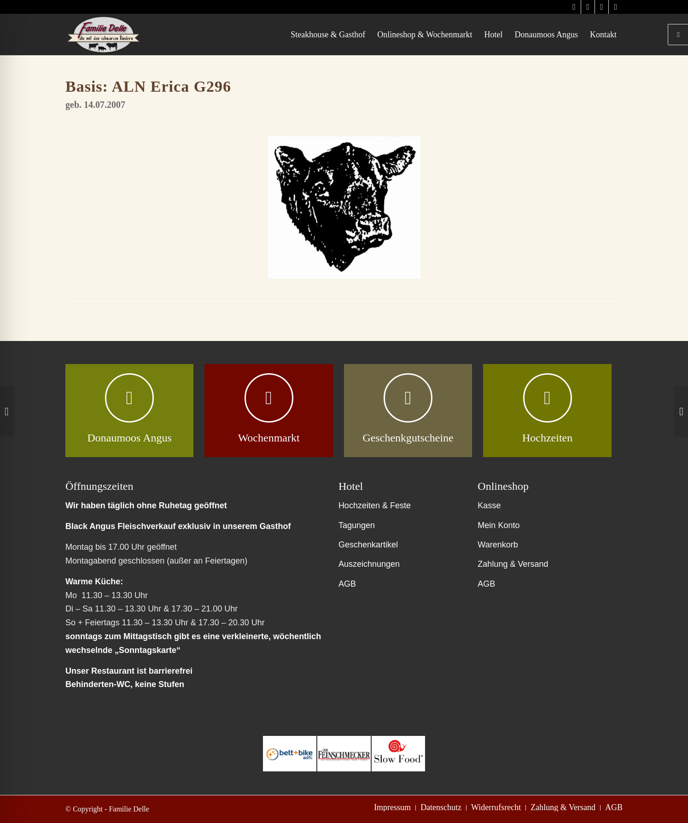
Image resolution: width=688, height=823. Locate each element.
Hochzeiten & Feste (374, 505)
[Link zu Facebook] (601, 7)
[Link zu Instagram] (574, 7)
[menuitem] (328, 34)
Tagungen (356, 525)
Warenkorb (498, 544)
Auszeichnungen (369, 564)
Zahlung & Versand (513, 564)
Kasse (489, 505)
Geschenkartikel (368, 544)
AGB (347, 583)
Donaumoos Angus (129, 438)
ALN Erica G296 (172, 86)
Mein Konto (498, 525)
